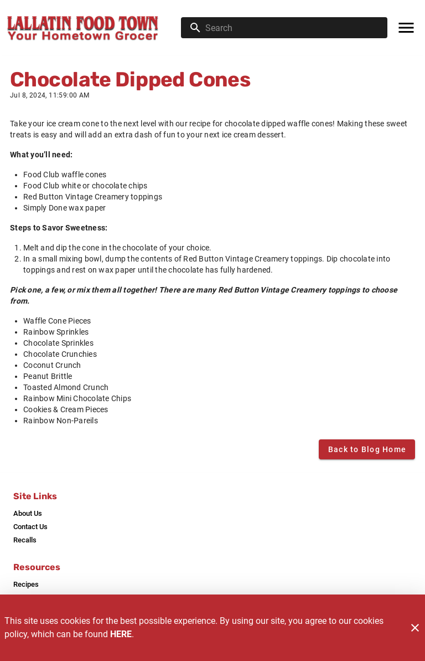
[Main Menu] (406, 28)
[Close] (415, 628)
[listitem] (27, 513)
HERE (121, 634)
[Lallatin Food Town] (94, 27)
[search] (292, 28)
